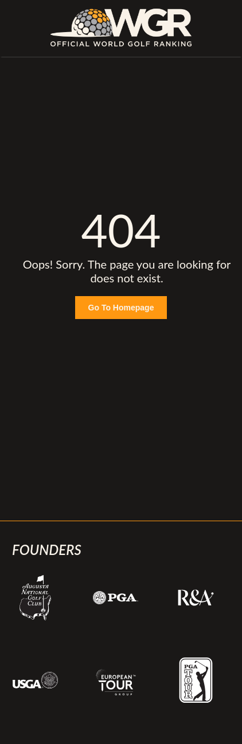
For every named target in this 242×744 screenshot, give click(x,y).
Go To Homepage (121, 307)
